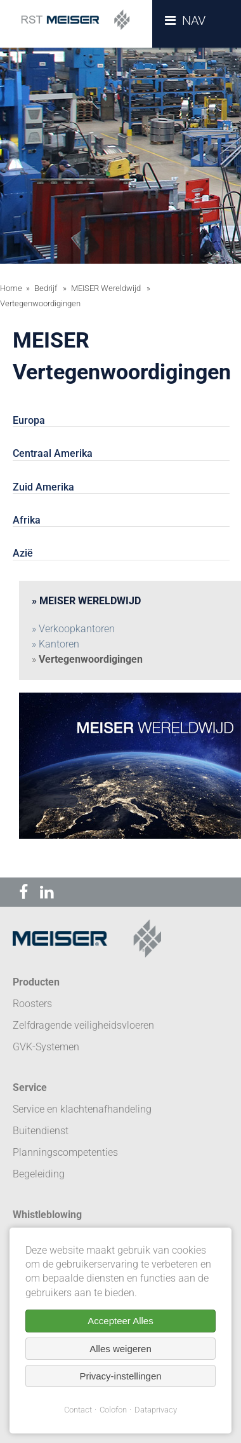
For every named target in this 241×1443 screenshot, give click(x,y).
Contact (78, 1409)
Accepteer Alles (120, 1320)
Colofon (113, 1409)
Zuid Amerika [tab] (43, 487)
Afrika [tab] (27, 520)
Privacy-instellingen (120, 1376)
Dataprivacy (155, 1409)
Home (11, 288)
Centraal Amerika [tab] (53, 453)
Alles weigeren (120, 1348)
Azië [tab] (23, 553)
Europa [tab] (29, 420)
